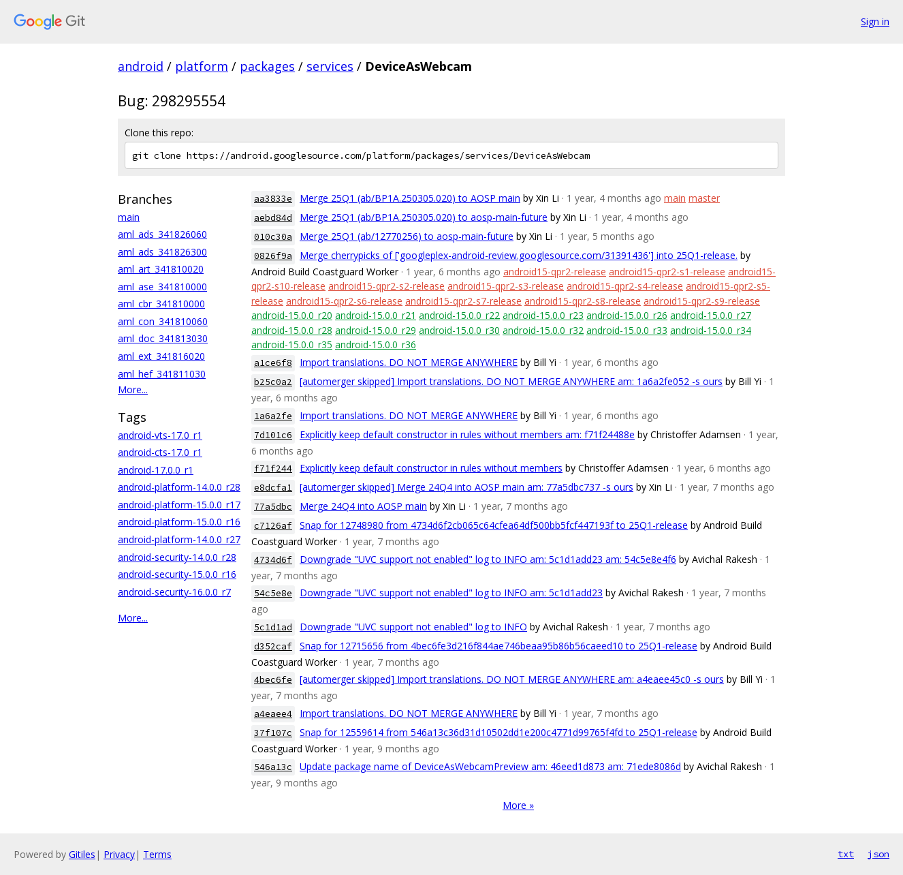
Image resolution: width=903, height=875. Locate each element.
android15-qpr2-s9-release (702, 300)
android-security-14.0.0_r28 (177, 557)
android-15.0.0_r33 (626, 330)
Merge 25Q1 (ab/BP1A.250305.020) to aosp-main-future (424, 217)
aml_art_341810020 (161, 268)
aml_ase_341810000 (162, 286)
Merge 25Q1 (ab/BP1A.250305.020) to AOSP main (410, 197)
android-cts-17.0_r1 (160, 452)
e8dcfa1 (273, 487)
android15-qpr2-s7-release (463, 300)
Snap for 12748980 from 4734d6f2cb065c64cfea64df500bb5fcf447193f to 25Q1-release (494, 525)
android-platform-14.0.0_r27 (179, 539)
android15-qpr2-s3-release (505, 285)
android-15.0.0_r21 (375, 315)
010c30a (273, 237)
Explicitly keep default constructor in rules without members (431, 467)
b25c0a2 (273, 382)
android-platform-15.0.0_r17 (179, 504)
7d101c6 (273, 435)
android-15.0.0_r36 (375, 344)
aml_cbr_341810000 (161, 303)
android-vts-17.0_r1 (160, 435)
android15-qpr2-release (554, 271)
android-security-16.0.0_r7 (174, 591)
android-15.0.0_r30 (459, 330)
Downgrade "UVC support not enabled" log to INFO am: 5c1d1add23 (451, 592)
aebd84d (273, 218)
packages (267, 66)
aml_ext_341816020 (161, 356)
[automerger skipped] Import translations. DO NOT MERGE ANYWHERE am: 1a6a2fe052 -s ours (511, 381)
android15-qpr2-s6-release (344, 300)
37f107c (273, 733)
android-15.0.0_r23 (543, 315)
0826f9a (273, 256)
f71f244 (273, 468)
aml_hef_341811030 (162, 373)
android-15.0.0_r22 (459, 315)
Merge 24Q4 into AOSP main (363, 506)
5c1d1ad (273, 627)
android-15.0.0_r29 (375, 330)
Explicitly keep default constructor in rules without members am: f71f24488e (467, 434)
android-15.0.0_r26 (626, 315)
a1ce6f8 (273, 363)
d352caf (273, 646)
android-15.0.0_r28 (291, 330)
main (129, 217)
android (140, 66)
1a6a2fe (273, 416)
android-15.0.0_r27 (710, 315)
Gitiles (82, 854)
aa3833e (273, 198)
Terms (157, 854)
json (878, 854)
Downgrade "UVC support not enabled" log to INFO (413, 626)
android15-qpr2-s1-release (667, 271)
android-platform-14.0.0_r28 (179, 486)
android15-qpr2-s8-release (582, 300)
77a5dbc (273, 506)
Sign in (875, 21)
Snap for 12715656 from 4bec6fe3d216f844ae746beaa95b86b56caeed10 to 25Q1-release (498, 645)
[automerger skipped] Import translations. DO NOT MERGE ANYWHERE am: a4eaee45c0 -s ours (512, 679)
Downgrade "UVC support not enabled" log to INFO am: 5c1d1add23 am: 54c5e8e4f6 (488, 559)
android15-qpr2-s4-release (625, 285)
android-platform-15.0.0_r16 (179, 521)
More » (518, 805)
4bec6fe (273, 680)
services (329, 66)
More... (133, 389)
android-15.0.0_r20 (291, 315)
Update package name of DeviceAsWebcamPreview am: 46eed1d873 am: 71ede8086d (490, 766)
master (704, 197)
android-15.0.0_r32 (543, 330)
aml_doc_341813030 (163, 338)
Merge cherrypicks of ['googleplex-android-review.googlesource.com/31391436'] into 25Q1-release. (519, 255)
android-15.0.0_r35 (291, 344)
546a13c (273, 767)
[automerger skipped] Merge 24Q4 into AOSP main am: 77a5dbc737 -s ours (466, 486)
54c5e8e (273, 593)
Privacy (119, 854)
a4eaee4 (273, 714)
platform (201, 66)
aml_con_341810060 (163, 321)
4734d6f (273, 560)
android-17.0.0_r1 (155, 469)
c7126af (273, 526)
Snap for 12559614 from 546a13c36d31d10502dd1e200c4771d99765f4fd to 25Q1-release (498, 732)
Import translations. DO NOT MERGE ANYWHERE (409, 362)
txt (846, 854)
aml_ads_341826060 (162, 234)
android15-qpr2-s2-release (386, 285)
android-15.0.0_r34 (710, 330)
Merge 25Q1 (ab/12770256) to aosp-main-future (406, 236)
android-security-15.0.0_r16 (177, 574)
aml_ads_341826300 (162, 251)
